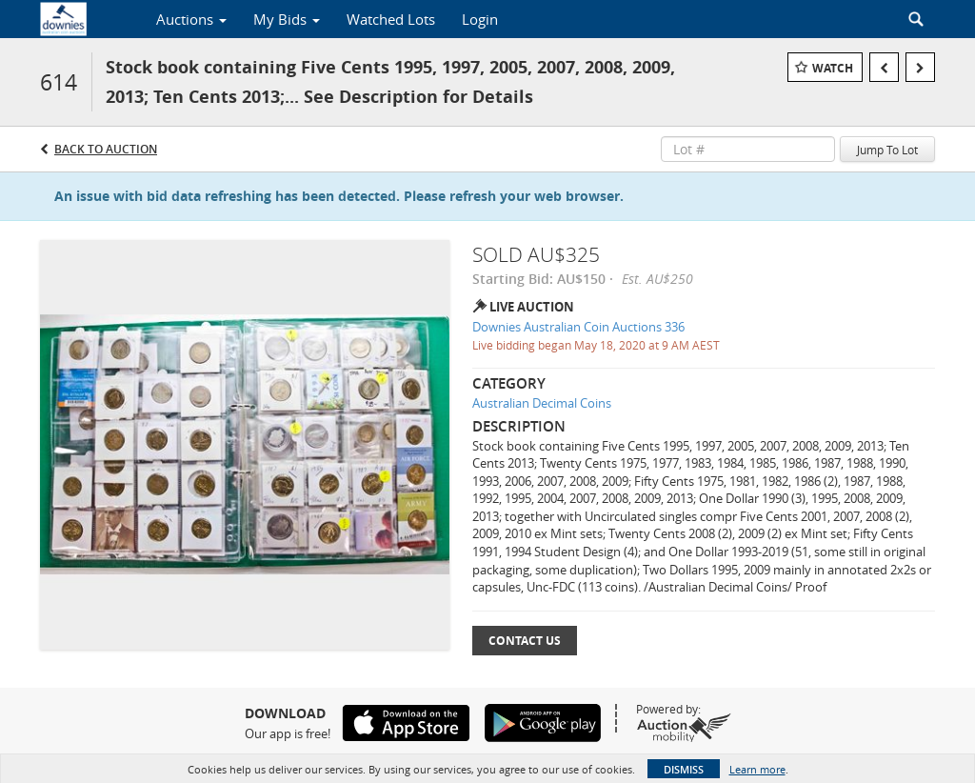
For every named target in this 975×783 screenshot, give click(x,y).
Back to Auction (105, 149)
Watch (832, 68)
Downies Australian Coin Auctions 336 (578, 326)
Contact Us (524, 640)
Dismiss (684, 769)
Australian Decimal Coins (541, 403)
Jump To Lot (887, 149)
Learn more (757, 769)
